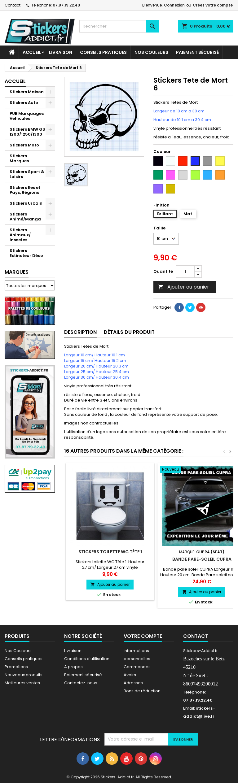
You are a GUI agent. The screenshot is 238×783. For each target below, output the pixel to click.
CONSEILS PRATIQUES (103, 52)
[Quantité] (185, 271)
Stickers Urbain (26, 203)
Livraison (60, 52)
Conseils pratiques (23, 659)
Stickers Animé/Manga (25, 216)
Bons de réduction (142, 691)
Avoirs (130, 675)
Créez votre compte (213, 5)
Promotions (16, 667)
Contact (12, 5)
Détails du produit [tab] (129, 332)
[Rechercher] (119, 26)
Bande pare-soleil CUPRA (201, 559)
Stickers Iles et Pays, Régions (25, 190)
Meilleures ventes (22, 683)
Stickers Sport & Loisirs (27, 174)
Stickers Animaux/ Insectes (20, 235)
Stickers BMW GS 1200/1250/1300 (27, 131)
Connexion (174, 5)
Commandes (137, 667)
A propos (73, 667)
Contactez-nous (80, 683)
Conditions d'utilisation (86, 659)
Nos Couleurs (151, 52)
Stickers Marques (19, 158)
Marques (17, 272)
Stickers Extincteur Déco (26, 253)
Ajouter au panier (183, 286)
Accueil (32, 52)
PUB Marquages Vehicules (27, 116)
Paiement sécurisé (197, 52)
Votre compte (143, 636)
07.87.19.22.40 (66, 5)
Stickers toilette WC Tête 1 (110, 552)
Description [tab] (80, 332)
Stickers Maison (27, 92)
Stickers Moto (24, 145)
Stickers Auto (24, 103)
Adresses (133, 683)
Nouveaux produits (23, 675)
